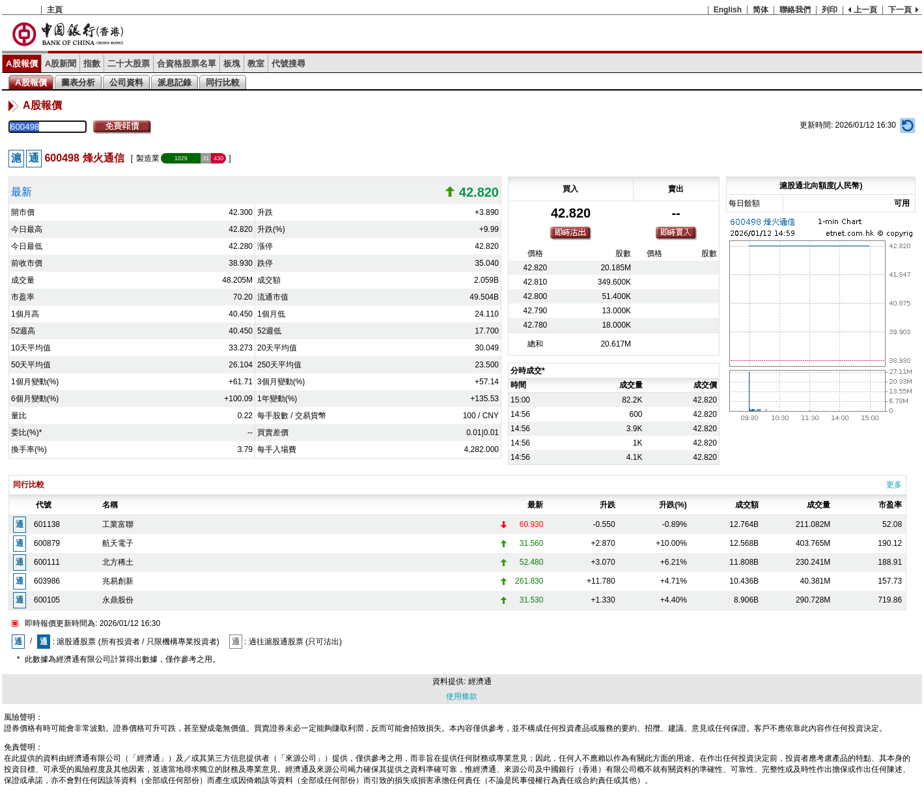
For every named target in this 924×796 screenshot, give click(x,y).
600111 (47, 562)
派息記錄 (174, 82)
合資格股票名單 (186, 63)
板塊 (231, 63)
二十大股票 (128, 63)
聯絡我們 (795, 9)
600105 (47, 599)
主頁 (55, 9)
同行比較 (223, 82)
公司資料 (126, 82)
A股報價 (22, 63)
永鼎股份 (117, 599)
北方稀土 (117, 562)
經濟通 (480, 681)
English (728, 9)
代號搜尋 (288, 63)
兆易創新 (117, 581)
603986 (47, 581)
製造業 (148, 158)
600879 (47, 543)
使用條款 (461, 696)
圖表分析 (78, 82)
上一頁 (865, 9)
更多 (894, 484)
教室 (255, 63)
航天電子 (117, 543)
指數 (91, 63)
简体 (760, 9)
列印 (829, 9)
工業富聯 (117, 524)
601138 (47, 524)
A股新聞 (61, 63)
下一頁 (900, 9)
